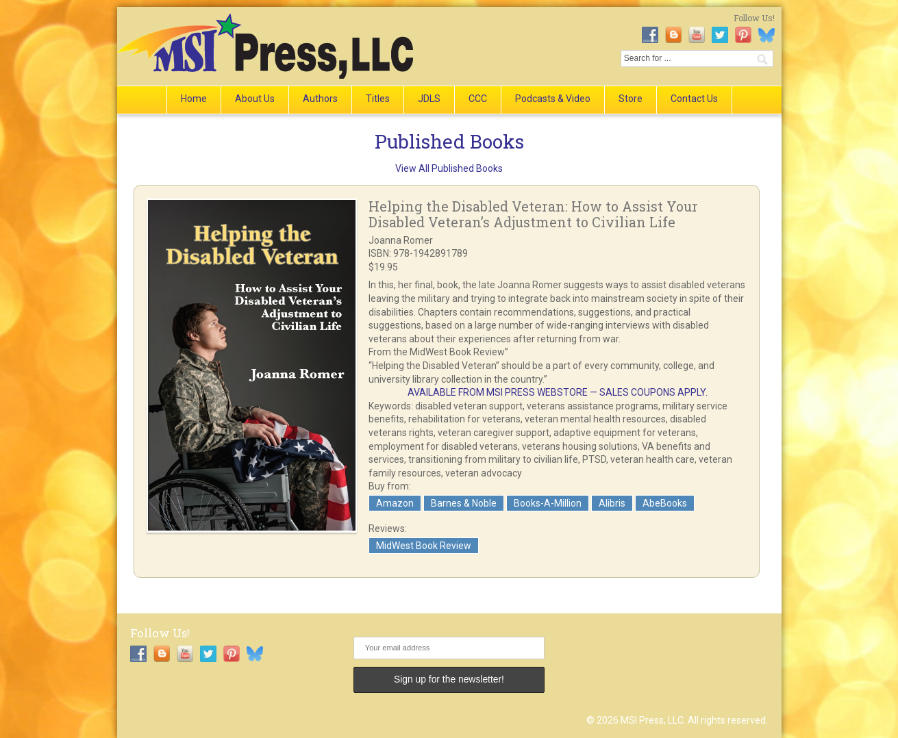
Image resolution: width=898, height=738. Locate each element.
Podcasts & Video (552, 98)
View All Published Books (449, 168)
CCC (478, 98)
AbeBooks (665, 503)
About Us (255, 98)
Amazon (395, 503)
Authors (320, 98)
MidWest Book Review (423, 545)
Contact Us (694, 98)
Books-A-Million (548, 503)
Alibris (612, 503)
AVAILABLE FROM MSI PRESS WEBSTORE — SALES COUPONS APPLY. (558, 392)
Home (194, 98)
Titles (378, 98)
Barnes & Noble (464, 503)
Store (631, 98)
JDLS (429, 98)
